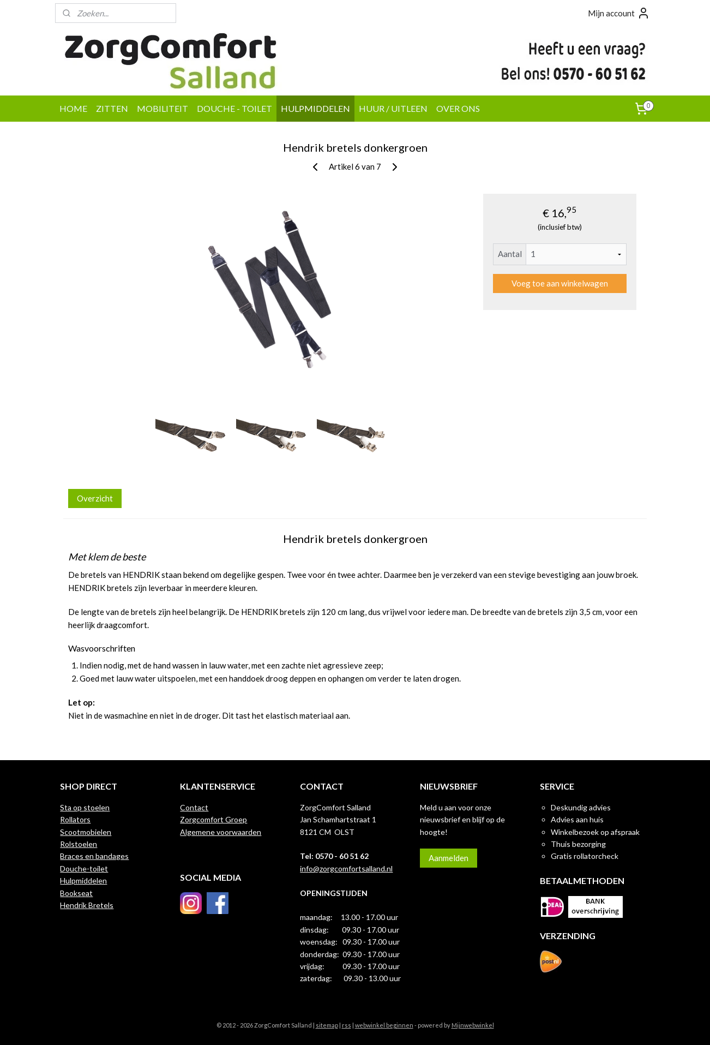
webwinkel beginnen (384, 1025)
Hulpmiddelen (83, 880)
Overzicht (95, 498)
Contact (194, 807)
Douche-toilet (84, 868)
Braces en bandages (94, 856)
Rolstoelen (78, 844)
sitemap (327, 1025)
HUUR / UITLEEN (393, 108)
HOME (73, 108)
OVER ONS (458, 108)
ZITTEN (112, 108)
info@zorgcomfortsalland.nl (346, 868)
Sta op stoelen (85, 807)
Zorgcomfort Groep (213, 819)
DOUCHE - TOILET (234, 108)
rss (346, 1025)
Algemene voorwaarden (220, 832)
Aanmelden (448, 858)
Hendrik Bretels (86, 905)
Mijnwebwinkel (473, 1025)
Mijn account (619, 13)
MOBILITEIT (162, 108)
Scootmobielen (85, 832)
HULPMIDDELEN (315, 108)
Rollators (75, 819)
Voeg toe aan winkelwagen (560, 283)
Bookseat (76, 893)
